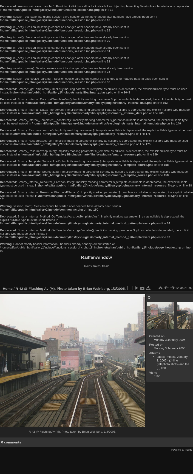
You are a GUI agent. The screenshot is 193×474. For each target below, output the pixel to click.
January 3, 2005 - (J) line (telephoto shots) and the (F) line (173, 362)
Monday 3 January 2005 (169, 339)
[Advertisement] (96, 278)
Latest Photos (166, 356)
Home (8, 289)
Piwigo (188, 449)
